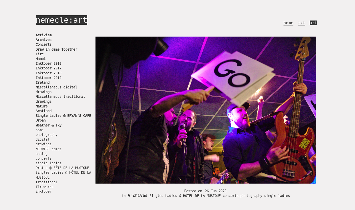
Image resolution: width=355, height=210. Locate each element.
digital (42, 139)
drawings (43, 144)
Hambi (41, 59)
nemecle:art (61, 20)
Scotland (43, 111)
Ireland (42, 82)
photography (46, 135)
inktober (43, 191)
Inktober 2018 (48, 73)
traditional (46, 182)
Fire (40, 54)
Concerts (43, 44)
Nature (41, 106)
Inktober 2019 (48, 78)
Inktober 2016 (48, 63)
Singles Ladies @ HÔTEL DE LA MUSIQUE (185, 196)
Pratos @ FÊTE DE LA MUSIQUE (62, 168)
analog (41, 154)
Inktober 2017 (48, 68)
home (288, 23)
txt (301, 23)
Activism (43, 35)
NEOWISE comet (48, 149)
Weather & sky (48, 125)
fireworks (44, 187)
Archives (43, 40)
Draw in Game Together (56, 49)
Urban (41, 120)
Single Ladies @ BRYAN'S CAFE (63, 116)
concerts (43, 158)
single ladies (48, 163)
